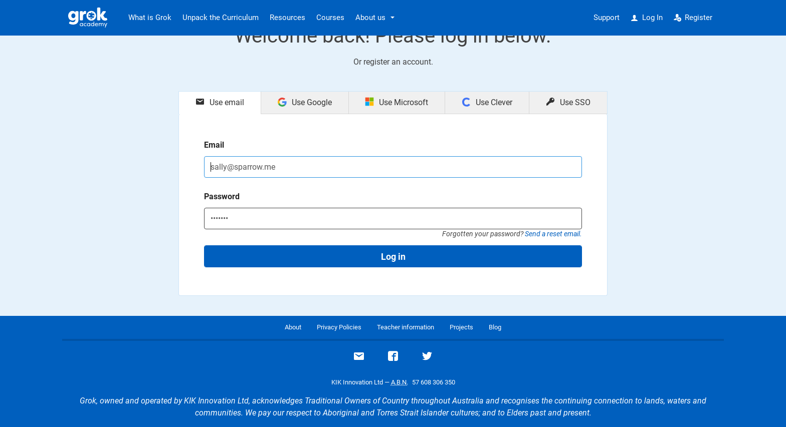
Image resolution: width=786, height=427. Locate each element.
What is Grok (149, 17)
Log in (393, 256)
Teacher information (405, 327)
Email (214, 145)
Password (222, 196)
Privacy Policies (339, 327)
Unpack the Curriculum (220, 17)
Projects (461, 327)
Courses (330, 17)
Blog (495, 327)
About (293, 327)
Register (693, 17)
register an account (397, 62)
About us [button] (370, 17)
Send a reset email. (553, 234)
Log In (647, 17)
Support (607, 17)
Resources (287, 17)
